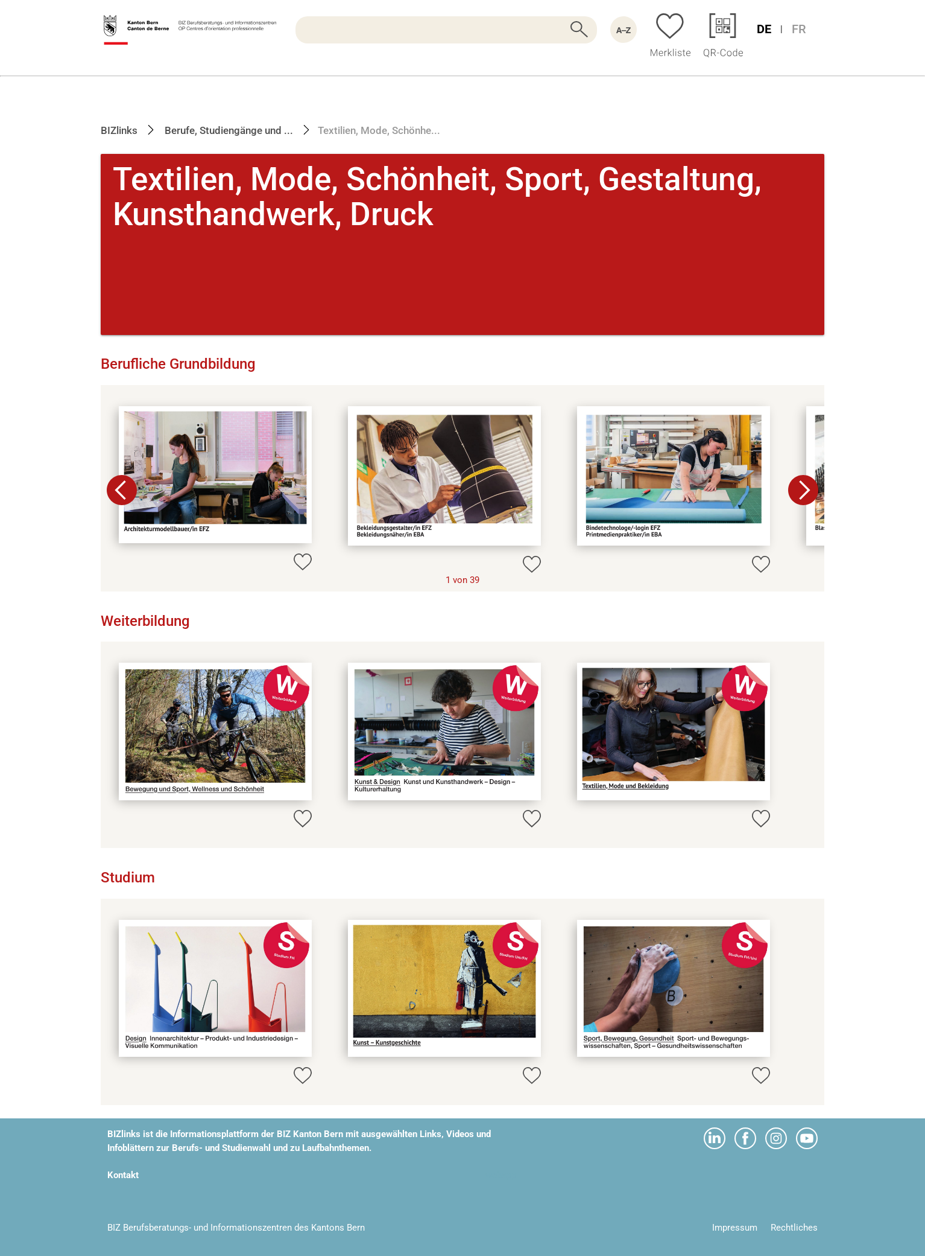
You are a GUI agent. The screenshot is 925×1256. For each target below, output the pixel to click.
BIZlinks (119, 130)
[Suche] (446, 29)
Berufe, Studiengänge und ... (227, 130)
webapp (500, 1175)
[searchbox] (446, 29)
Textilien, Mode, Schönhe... (379, 130)
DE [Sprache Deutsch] (764, 29)
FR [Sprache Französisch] (799, 29)
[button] (803, 490)
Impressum (734, 1227)
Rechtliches (794, 1227)
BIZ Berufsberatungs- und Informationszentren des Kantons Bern (236, 1227)
